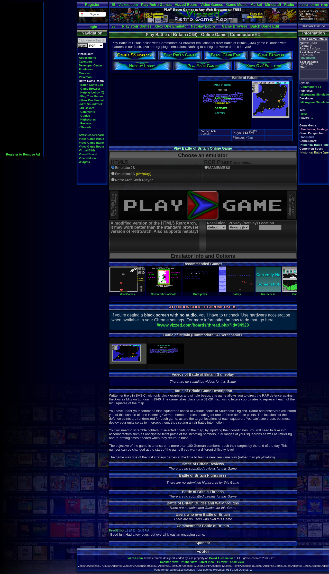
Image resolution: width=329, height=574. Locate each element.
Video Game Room (91, 146)
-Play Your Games (91, 96)
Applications (87, 57)
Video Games (211, 5)
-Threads (85, 127)
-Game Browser (89, 88)
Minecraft (273, 5)
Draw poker (200, 293)
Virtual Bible (87, 150)
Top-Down (307, 137)
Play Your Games (136, 26)
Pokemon (85, 77)
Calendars (86, 61)
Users (314, 5)
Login (92, 27)
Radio (289, 5)
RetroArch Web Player (134, 180)
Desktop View (169, 561)
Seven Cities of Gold (163, 293)
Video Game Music (91, 138)
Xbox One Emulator (171, 26)
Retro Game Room (91, 80)
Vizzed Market (88, 158)
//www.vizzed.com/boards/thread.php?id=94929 (203, 325)
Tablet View (206, 561)
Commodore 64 (310, 86)
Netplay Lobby (203, 26)
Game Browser (234, 26)
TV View (222, 561)
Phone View (189, 561)
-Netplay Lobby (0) (91, 92)
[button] (92, 14)
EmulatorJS (125, 168)
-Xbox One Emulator (93, 100)
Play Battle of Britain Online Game (202, 148)
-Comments (87, 111)
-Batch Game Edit (91, 84)
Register (92, 5)
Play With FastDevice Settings (291, 205)
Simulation (307, 129)
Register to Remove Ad (23, 154)
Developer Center (90, 65)
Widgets (84, 162)
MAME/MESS (219, 168)
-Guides (84, 115)
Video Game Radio (91, 142)
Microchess (268, 293)
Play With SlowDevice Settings (114, 205)
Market (256, 5)
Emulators (86, 69)
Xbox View (237, 561)
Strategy (322, 129)
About (303, 5)
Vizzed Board (186, 5)
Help (324, 5)
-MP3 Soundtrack (91, 104)
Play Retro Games (156, 5)
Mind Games (127, 293)
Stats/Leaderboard (91, 134)
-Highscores (87, 119)
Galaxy (236, 293)
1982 (303, 113)
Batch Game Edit (264, 26)
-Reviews (85, 123)
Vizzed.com (128, 5)
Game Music (236, 5)
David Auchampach (222, 558)
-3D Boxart (86, 107)
